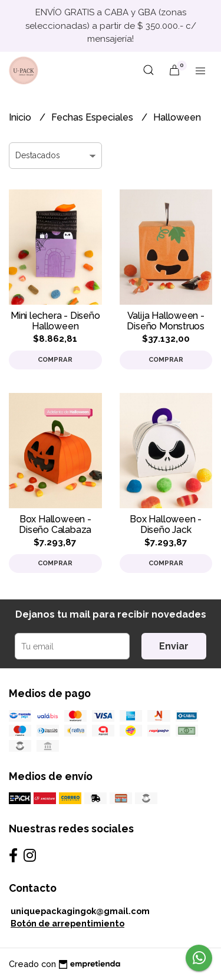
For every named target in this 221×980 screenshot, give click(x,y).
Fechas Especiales (93, 117)
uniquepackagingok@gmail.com (80, 911)
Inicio (21, 117)
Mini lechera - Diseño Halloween (55, 321)
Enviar (174, 646)
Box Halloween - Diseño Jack (166, 524)
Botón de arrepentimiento (67, 923)
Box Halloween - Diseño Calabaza (55, 524)
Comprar (55, 359)
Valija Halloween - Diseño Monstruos (165, 321)
